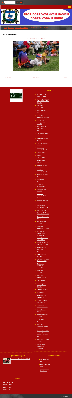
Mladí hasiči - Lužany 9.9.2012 (43, 340)
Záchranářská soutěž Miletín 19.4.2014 (43, 260)
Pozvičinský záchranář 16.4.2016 (42, 171)
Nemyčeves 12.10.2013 (40, 271)
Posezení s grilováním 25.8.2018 (43, 116)
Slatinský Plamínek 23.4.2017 (42, 144)
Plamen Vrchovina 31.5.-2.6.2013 (42, 301)
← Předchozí (7, 77)
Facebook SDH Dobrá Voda (44, 370)
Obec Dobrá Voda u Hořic (45, 365)
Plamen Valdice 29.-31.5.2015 (41, 185)
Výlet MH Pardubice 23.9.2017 (42, 134)
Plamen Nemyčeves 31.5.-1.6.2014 (42, 239)
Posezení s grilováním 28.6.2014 (43, 227)
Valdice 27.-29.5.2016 (41, 156)
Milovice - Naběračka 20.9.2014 (43, 218)
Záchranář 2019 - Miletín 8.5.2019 (42, 95)
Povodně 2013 (41, 292)
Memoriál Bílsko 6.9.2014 (41, 222)
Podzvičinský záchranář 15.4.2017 (42, 149)
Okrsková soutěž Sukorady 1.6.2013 (42, 296)
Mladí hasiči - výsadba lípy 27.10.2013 (40, 265)
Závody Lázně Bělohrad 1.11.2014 (42, 206)
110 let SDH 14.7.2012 (21, 28)
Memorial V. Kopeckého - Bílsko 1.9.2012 (42, 326)
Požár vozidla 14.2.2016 (40, 180)
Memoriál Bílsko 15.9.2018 (41, 111)
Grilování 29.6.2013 (42, 289)
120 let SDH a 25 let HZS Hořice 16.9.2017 (42, 128)
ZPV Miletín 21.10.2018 (40, 106)
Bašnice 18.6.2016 (42, 152)
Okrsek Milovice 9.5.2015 (41, 190)
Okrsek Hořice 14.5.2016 (41, 161)
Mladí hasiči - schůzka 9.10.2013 (42, 276)
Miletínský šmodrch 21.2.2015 (42, 201)
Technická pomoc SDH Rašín (42, 166)
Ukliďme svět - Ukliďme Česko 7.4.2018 (41, 122)
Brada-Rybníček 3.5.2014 (41, 255)
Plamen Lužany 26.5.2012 (41, 311)
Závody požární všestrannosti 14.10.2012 (41, 346)
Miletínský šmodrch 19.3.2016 (42, 175)
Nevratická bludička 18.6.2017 (42, 139)
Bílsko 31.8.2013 (41, 280)
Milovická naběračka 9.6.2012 (42, 315)
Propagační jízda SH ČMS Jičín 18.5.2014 (43, 243)
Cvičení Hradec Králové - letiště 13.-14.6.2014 (41, 233)
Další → (66, 77)
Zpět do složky (37, 77)
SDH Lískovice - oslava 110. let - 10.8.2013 (41, 285)
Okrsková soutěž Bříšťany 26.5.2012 (42, 306)
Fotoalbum (11, 28)
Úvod (5, 28)
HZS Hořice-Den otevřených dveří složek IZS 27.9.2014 (43, 212)
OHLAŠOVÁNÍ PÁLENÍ (44, 360)
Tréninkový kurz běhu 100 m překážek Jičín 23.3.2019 (43, 101)
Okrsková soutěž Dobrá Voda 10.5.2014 (41, 249)
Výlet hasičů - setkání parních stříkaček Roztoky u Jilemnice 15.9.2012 (43, 333)
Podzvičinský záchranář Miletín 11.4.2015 (42, 195)
